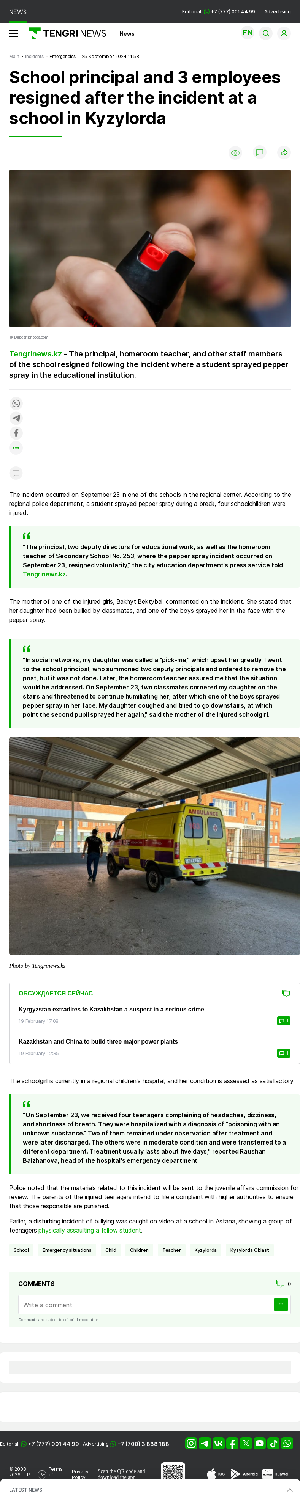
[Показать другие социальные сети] (16, 448)
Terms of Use (56, 1474)
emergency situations (67, 1250)
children (139, 1250)
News (127, 33)
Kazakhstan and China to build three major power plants (98, 1041)
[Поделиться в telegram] (16, 418)
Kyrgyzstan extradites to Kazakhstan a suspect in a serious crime (111, 1009)
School (21, 1250)
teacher (171, 1250)
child (110, 1250)
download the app (117, 1477)
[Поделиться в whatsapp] (16, 404)
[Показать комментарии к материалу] (16, 473)
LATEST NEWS (25, 1490)
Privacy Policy (80, 1474)
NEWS (18, 12)
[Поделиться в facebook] (16, 433)
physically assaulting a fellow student (89, 1230)
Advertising (277, 11)
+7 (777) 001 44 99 (53, 1444)
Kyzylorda (206, 1250)
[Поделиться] (284, 153)
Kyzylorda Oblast (249, 1250)
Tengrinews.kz (35, 353)
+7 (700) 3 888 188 (143, 1444)
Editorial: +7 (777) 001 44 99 (218, 11)
